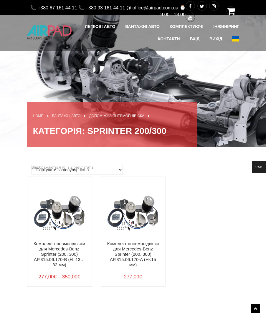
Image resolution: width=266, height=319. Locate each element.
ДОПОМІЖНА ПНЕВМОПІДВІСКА (116, 116)
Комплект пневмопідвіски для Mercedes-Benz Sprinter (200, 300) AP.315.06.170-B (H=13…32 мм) (59, 254)
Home (38, 116)
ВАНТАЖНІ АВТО (66, 116)
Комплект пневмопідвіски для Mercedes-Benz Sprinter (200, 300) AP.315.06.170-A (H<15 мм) (133, 254)
